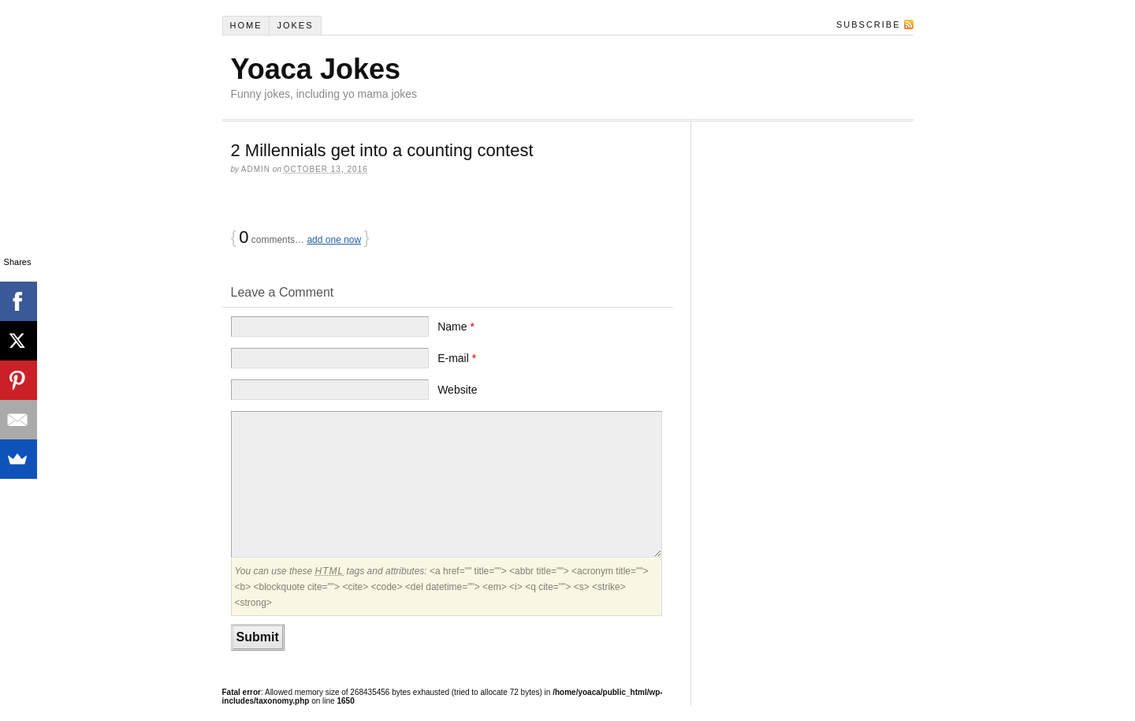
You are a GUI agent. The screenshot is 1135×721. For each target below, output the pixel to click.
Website (457, 389)
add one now (334, 239)
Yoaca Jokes (315, 69)
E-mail (456, 358)
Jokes (295, 25)
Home (245, 25)
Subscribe (868, 24)
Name (455, 326)
